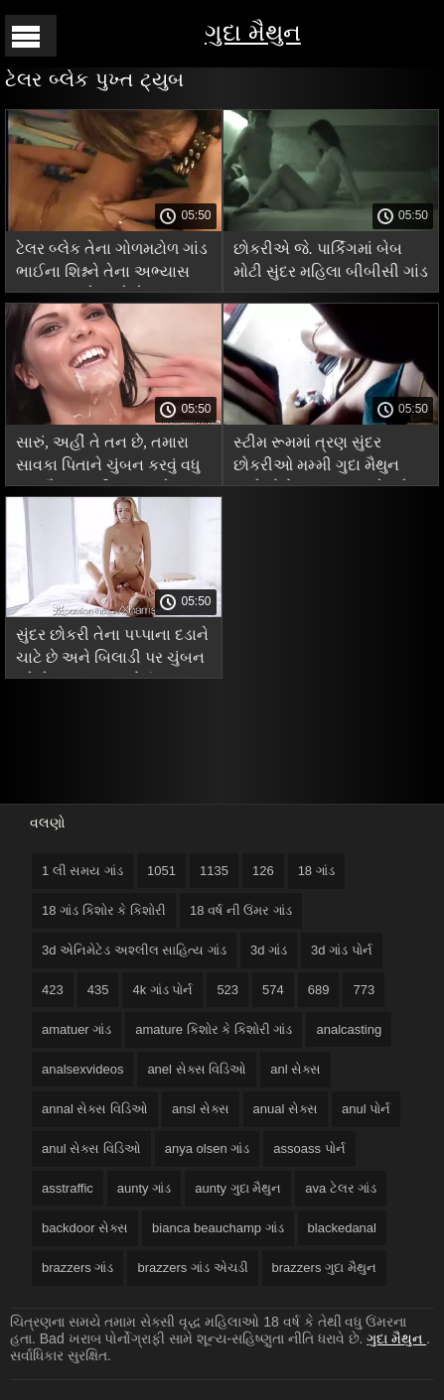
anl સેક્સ (295, 1069)
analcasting (348, 1029)
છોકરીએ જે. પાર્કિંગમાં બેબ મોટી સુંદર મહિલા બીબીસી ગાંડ (330, 260)
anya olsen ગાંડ (207, 1148)
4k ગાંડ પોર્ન (162, 989)
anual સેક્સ (285, 1108)
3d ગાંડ (268, 950)
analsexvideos (82, 1069)
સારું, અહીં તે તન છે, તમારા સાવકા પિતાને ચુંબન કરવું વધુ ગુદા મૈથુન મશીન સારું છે (108, 457)
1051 (161, 870)
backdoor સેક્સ (85, 1227)
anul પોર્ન (366, 1108)
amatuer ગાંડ (76, 1029)
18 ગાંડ (316, 870)
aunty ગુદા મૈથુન (238, 1188)
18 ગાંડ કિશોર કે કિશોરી (104, 910)
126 (263, 870)
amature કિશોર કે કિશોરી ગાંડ (213, 1029)
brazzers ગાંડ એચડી (192, 1267)
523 (227, 989)
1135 (214, 870)
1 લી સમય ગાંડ (82, 870)
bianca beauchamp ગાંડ (217, 1227)
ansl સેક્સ (200, 1108)
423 (53, 989)
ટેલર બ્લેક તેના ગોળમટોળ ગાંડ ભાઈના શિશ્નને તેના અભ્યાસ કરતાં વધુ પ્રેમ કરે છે (112, 263)
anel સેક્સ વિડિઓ (196, 1069)
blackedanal (342, 1227)
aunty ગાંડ (144, 1188)
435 (98, 989)
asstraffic (67, 1188)
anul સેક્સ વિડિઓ (91, 1148)
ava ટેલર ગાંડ (340, 1188)
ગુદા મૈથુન (253, 32)
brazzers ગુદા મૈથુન (324, 1267)
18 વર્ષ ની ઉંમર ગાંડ (241, 910)
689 (319, 989)
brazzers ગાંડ (77, 1267)
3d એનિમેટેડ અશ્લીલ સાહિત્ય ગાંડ (134, 950)
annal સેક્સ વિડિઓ (95, 1108)
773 (363, 989)
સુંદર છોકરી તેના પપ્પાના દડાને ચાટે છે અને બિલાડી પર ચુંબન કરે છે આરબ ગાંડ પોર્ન (112, 649)
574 (273, 989)
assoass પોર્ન (309, 1148)
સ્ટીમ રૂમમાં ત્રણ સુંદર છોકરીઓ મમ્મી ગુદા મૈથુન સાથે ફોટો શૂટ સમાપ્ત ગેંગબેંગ (327, 457)
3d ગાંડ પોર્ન (341, 950)
